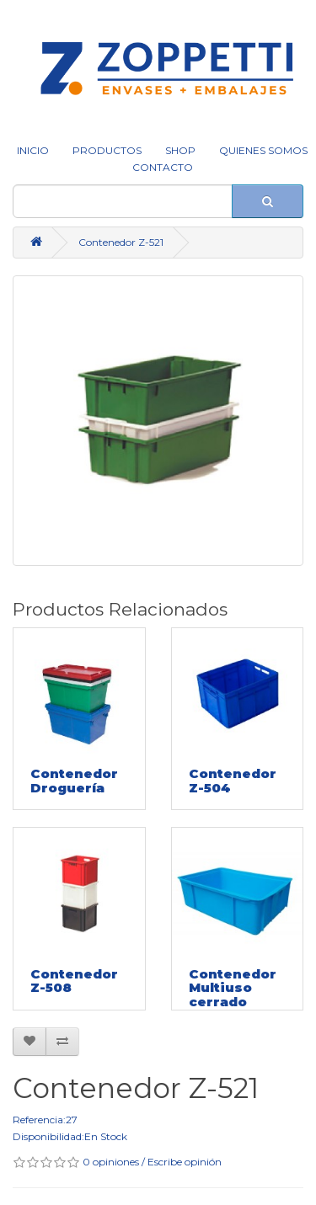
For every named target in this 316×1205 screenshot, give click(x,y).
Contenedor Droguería (74, 780)
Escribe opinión (184, 1161)
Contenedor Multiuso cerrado (232, 988)
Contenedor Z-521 (120, 242)
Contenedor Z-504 (232, 780)
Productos (107, 150)
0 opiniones (111, 1161)
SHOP (180, 150)
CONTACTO (162, 167)
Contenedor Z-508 (74, 981)
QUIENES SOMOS (263, 150)
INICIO (33, 150)
